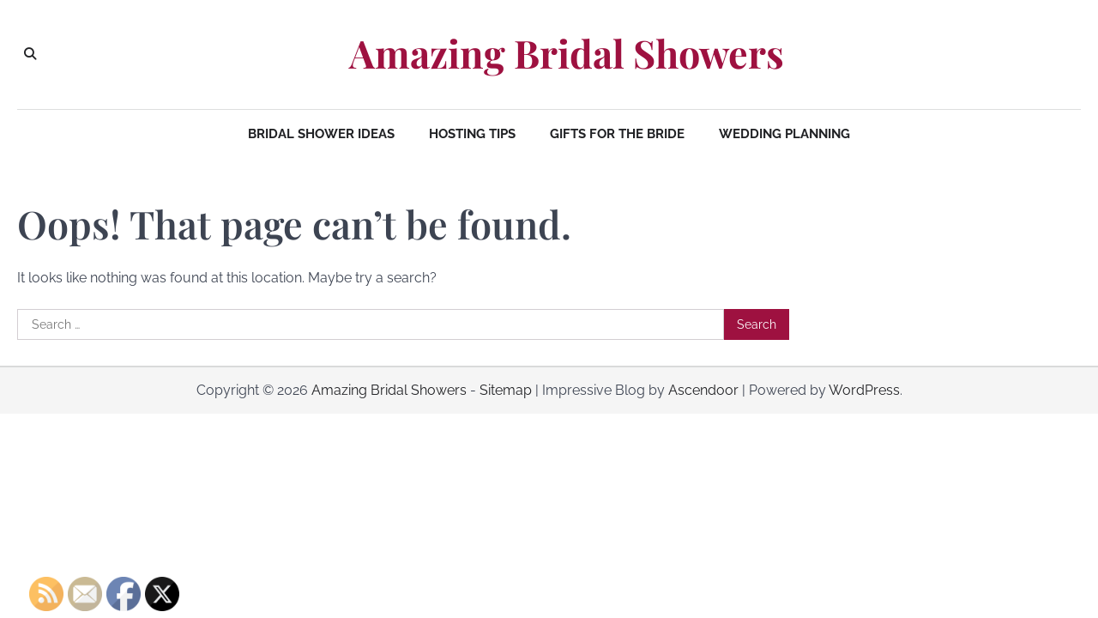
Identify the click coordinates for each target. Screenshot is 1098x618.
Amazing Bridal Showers (566, 53)
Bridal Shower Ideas (321, 134)
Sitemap (506, 390)
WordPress (864, 390)
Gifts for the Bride (617, 134)
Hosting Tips (472, 134)
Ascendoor (703, 390)
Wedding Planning (784, 134)
